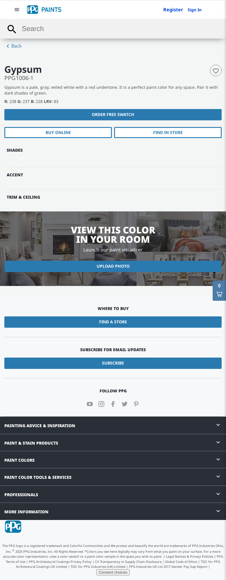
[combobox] (113, 28)
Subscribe (113, 363)
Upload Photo (113, 266)
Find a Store (113, 322)
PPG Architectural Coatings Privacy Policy (60, 561)
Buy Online (58, 132)
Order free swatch (113, 114)
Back (13, 46)
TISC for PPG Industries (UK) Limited (98, 566)
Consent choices (113, 572)
